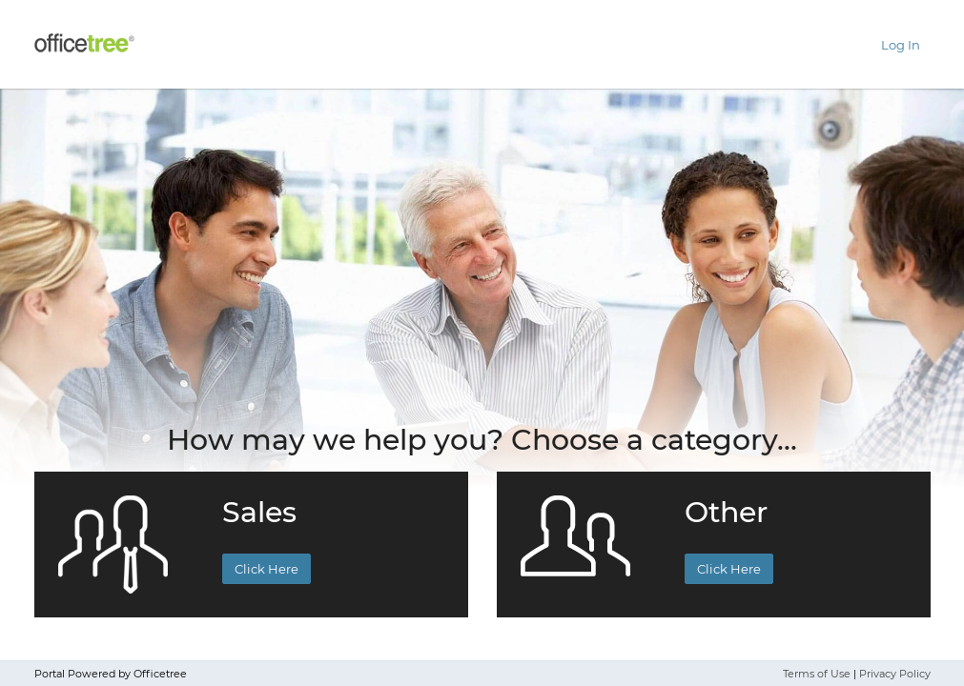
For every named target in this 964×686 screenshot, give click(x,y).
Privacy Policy (895, 673)
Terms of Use (817, 673)
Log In (900, 44)
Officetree (160, 673)
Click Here (266, 568)
